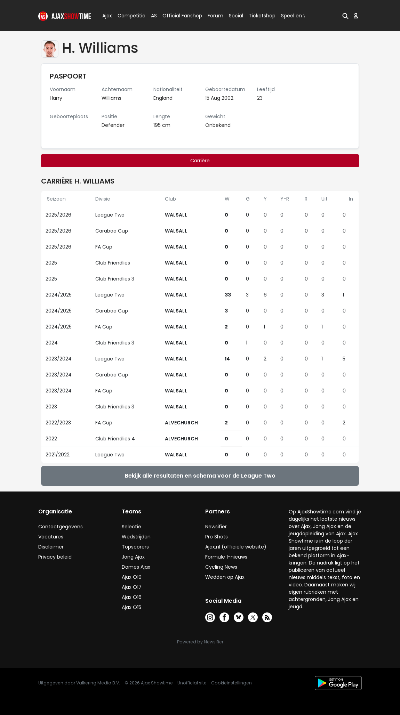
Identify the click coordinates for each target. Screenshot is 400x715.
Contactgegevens (60, 526)
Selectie (131, 526)
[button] (345, 15)
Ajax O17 (132, 587)
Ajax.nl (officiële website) (235, 546)
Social (235, 15)
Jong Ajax (133, 556)
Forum (215, 15)
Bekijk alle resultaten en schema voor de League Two (200, 476)
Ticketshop (262, 15)
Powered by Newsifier (200, 642)
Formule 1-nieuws (226, 556)
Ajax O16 (132, 597)
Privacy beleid (55, 556)
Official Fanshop (178, 15)
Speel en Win (296, 15)
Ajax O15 (131, 607)
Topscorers (135, 546)
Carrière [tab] (200, 160)
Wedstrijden (136, 536)
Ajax (106, 15)
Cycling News (221, 566)
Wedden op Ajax (225, 577)
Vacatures (50, 536)
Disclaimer (51, 546)
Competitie (129, 15)
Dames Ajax (136, 566)
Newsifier (216, 526)
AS (154, 15)
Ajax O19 (132, 577)
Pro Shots (216, 536)
